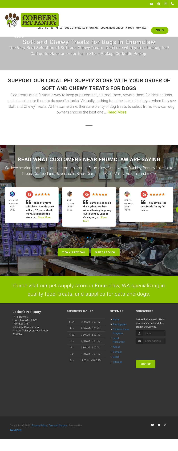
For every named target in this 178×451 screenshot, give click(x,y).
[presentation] (154, 350)
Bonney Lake (153, 168)
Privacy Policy (39, 425)
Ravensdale (65, 173)
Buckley (135, 168)
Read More (117, 112)
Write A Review (105, 252)
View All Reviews (73, 252)
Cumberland (43, 173)
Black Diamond (89, 173)
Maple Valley (113, 173)
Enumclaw (97, 168)
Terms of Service (57, 425)
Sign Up (146, 364)
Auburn (132, 173)
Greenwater (117, 168)
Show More (44, 217)
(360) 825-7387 (21, 323)
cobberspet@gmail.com (26, 327)
